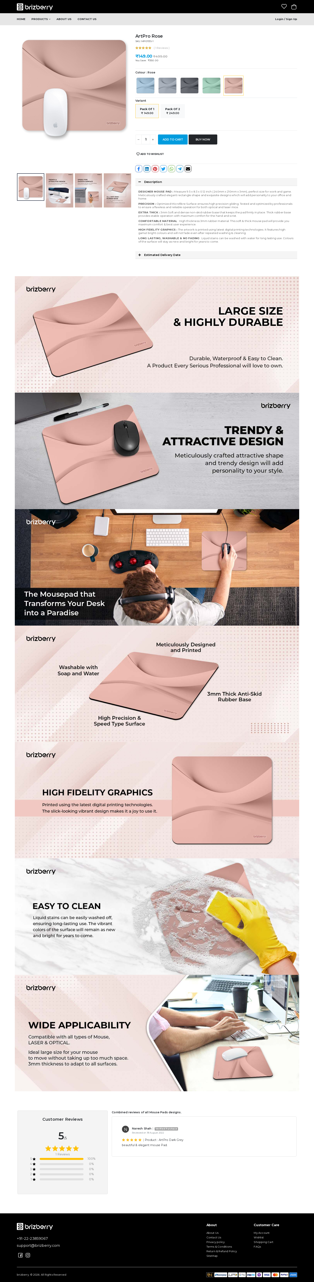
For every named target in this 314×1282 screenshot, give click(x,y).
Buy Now (203, 139)
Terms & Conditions (219, 1246)
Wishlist (259, 1237)
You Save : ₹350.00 (147, 60)
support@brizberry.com (38, 1245)
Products (39, 19)
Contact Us (87, 19)
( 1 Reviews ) (161, 48)
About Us (63, 19)
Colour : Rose (145, 72)
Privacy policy (215, 1242)
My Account (262, 1232)
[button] (216, 182)
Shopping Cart (263, 1242)
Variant (140, 100)
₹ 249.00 (172, 111)
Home (21, 19)
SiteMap (212, 1255)
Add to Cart (173, 139)
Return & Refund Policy (221, 1251)
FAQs (257, 1246)
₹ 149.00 (147, 111)
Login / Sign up (286, 19)
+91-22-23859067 (32, 1238)
